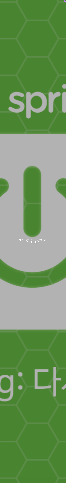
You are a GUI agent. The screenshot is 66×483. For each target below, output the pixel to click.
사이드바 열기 (1, 1)
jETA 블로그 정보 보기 (65, 1)
